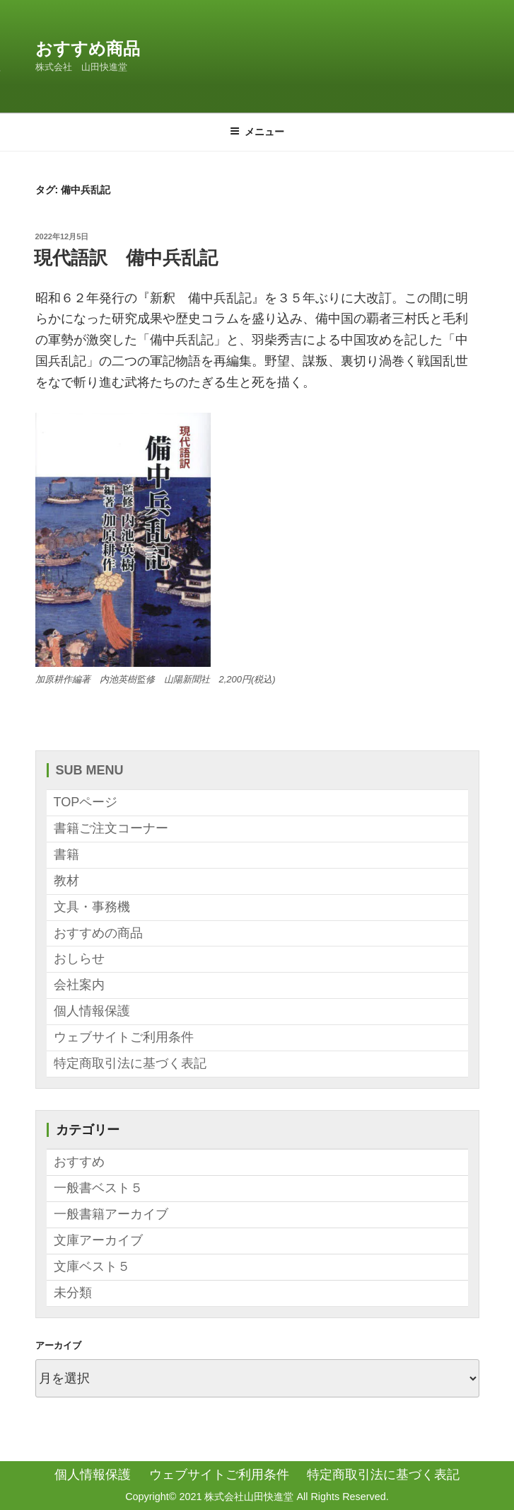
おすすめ (79, 1162)
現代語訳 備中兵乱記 (126, 257)
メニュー (257, 131)
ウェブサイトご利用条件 (124, 1037)
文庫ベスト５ (92, 1266)
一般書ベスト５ (98, 1188)
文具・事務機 (92, 907)
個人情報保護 (92, 1011)
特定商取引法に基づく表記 (130, 1063)
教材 (66, 881)
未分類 (73, 1293)
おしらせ (79, 958)
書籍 (66, 854)
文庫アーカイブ (98, 1240)
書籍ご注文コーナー (111, 828)
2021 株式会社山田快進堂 (236, 1496)
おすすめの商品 (98, 933)
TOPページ (86, 802)
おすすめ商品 (87, 48)
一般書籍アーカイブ (111, 1214)
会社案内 (79, 985)
